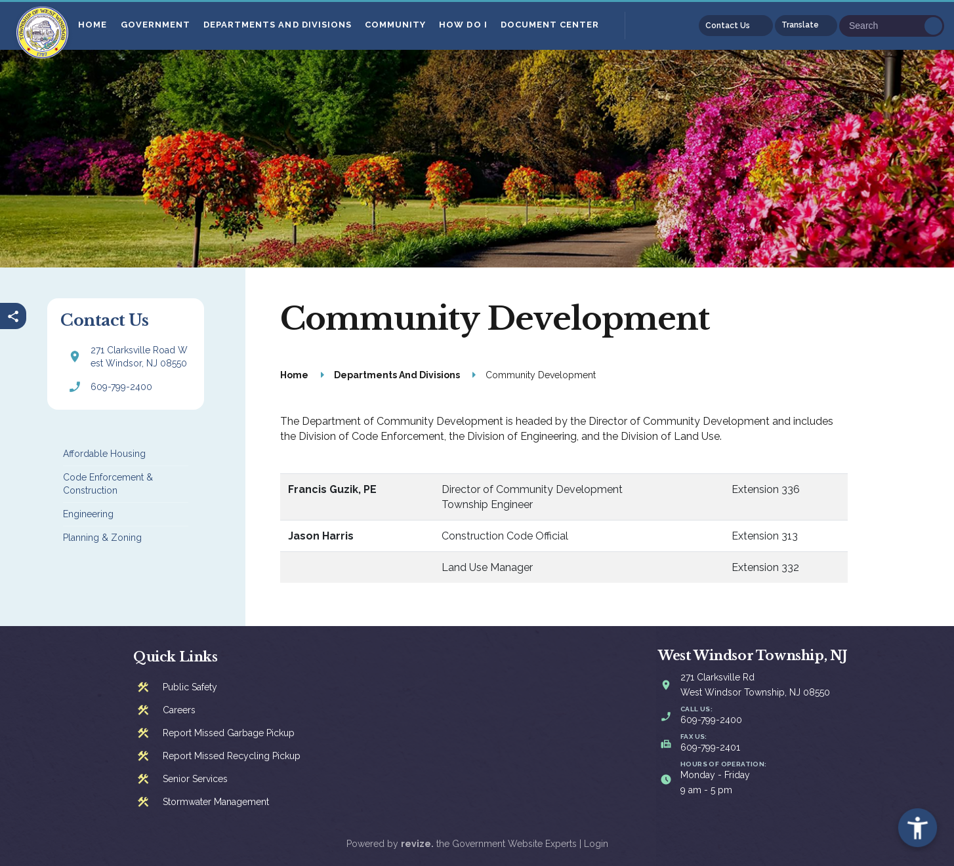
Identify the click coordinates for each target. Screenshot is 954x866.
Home (93, 25)
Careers (179, 710)
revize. (417, 843)
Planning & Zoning (102, 537)
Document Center (550, 25)
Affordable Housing (104, 453)
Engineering (88, 514)
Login (596, 843)
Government (155, 25)
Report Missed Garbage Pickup (229, 733)
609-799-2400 (121, 387)
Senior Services (195, 779)
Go (933, 26)
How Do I (463, 25)
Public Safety (190, 687)
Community (395, 25)
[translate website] (806, 25)
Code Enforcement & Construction (108, 484)
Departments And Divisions (278, 25)
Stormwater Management (216, 802)
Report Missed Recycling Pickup (232, 756)
